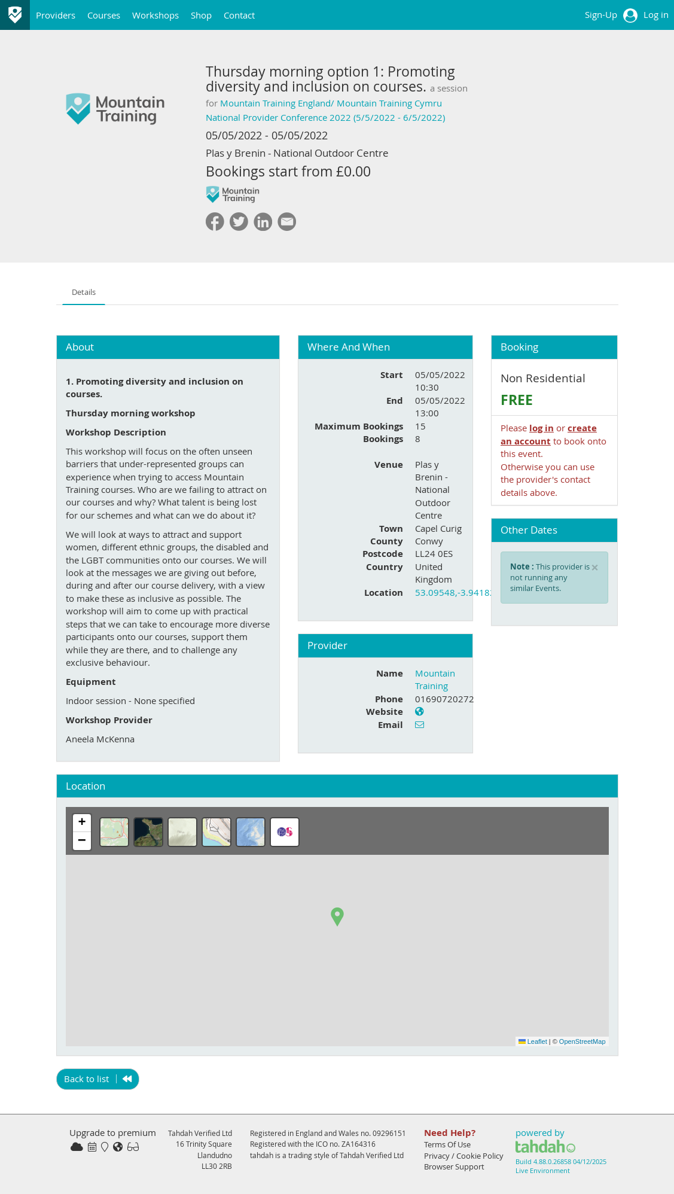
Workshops (155, 15)
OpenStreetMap (582, 1041)
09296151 (389, 1133)
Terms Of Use (447, 1144)
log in (541, 428)
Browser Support (454, 1166)
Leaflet (533, 1041)
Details (84, 292)
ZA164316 (358, 1144)
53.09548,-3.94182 (455, 592)
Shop (201, 15)
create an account (549, 434)
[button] (337, 917)
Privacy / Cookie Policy (464, 1155)
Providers (55, 15)
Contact (239, 15)
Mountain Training (435, 679)
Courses (103, 15)
